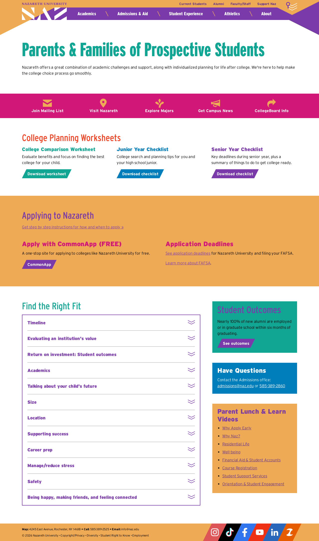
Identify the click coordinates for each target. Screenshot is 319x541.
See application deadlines (187, 253)
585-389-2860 (272, 385)
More (291, 6)
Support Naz (266, 4)
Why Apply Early (237, 428)
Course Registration (239, 468)
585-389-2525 (99, 529)
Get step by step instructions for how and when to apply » (73, 227)
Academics (87, 13)
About (266, 13)
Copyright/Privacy (72, 535)
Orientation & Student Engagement (253, 484)
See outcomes (236, 343)
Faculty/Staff (240, 4)
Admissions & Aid (132, 13)
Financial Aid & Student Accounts (251, 460)
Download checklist (140, 174)
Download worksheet (46, 174)
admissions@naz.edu (235, 385)
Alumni (218, 4)
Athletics (232, 13)
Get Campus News (215, 110)
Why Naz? (231, 436)
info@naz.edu (130, 529)
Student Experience (186, 13)
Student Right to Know (115, 535)
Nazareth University (44, 11)
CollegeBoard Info (272, 110)
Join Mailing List (47, 110)
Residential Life (235, 444)
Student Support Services (244, 476)
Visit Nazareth (103, 110)
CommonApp (39, 264)
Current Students (192, 4)
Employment (140, 535)
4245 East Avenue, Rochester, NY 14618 (55, 529)
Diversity (92, 535)
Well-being (231, 452)
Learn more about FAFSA (187, 263)
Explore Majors (159, 110)
